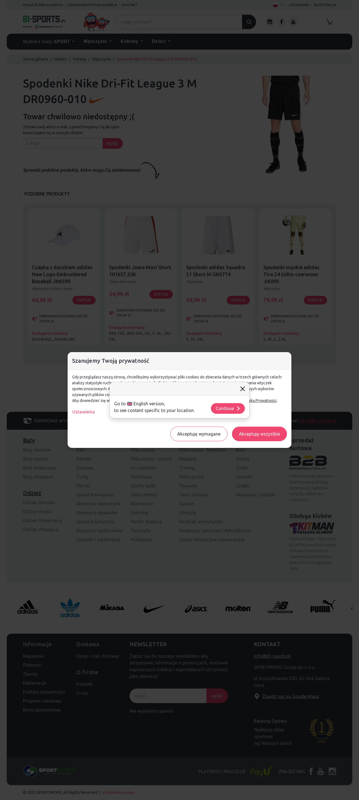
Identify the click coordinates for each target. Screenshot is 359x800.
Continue (228, 408)
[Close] (242, 388)
